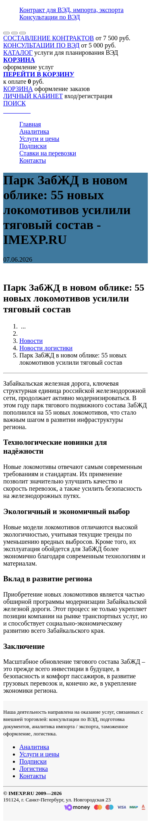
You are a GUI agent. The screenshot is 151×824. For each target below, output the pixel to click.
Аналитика (34, 131)
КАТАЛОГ (18, 52)
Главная (30, 124)
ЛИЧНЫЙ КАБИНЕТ (33, 96)
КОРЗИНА (18, 88)
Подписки (33, 145)
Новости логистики (45, 348)
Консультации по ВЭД (49, 17)
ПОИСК (14, 103)
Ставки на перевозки (47, 153)
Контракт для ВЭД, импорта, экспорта (71, 9)
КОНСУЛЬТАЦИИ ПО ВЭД (41, 45)
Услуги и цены (39, 138)
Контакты (32, 160)
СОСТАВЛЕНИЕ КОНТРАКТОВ (48, 38)
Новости (31, 340)
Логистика (33, 768)
